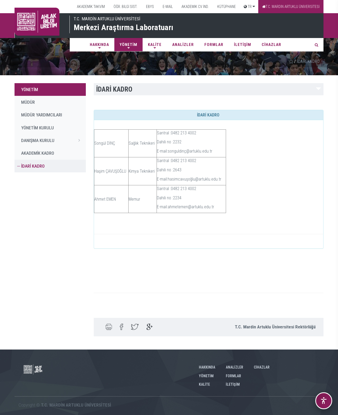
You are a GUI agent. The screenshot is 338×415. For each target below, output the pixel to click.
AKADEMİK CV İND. (195, 6)
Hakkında (99, 44)
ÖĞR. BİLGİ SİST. (125, 6)
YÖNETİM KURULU (37, 127)
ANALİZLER (183, 44)
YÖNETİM (128, 44)
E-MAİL (167, 6)
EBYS (149, 6)
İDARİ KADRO (33, 166)
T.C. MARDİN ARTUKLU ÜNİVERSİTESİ (291, 6)
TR (248, 6)
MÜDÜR (28, 102)
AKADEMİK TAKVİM (90, 6)
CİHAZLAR (271, 44)
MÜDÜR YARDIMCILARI (41, 114)
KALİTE (155, 44)
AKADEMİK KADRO (37, 153)
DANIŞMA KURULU (52, 140)
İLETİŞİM (242, 44)
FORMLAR (213, 44)
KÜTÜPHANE (226, 6)
